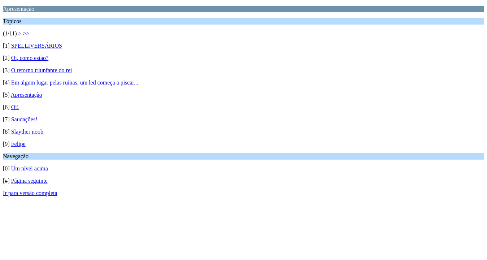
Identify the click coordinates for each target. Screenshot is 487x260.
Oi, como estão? (30, 58)
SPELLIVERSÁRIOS (36, 46)
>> (26, 33)
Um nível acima (29, 168)
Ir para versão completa (30, 193)
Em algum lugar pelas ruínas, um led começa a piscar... (74, 82)
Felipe (18, 144)
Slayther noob (27, 132)
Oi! (15, 107)
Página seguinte (29, 181)
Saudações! (24, 119)
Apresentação (26, 95)
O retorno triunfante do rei (41, 70)
